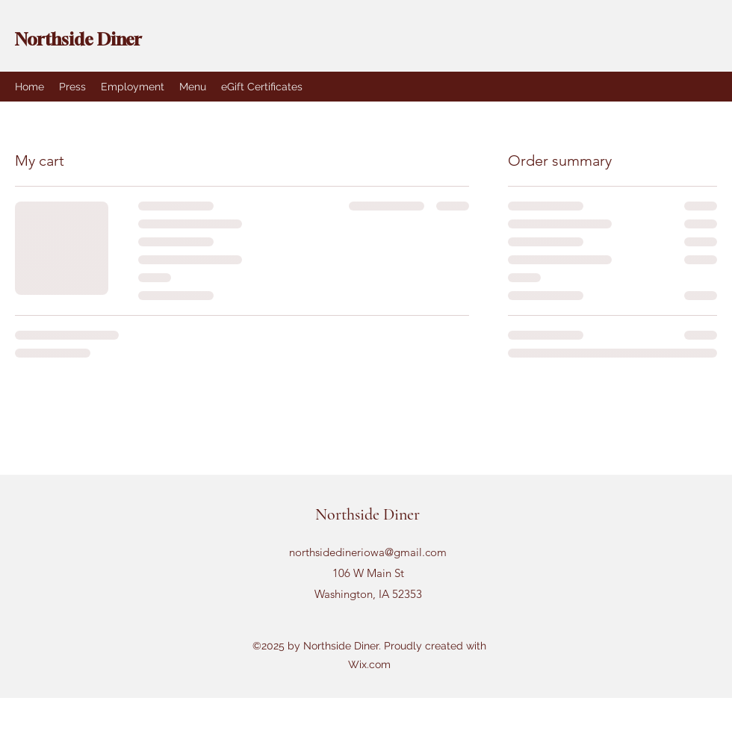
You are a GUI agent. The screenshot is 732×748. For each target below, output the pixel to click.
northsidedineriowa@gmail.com (368, 552)
